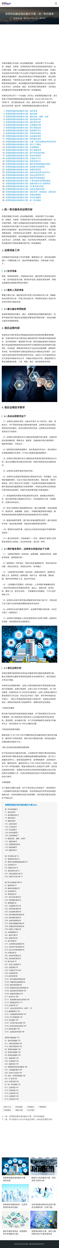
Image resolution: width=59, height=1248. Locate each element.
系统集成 (7, 1110)
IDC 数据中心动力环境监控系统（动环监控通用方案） (31, 1119)
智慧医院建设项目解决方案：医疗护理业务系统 (25, 153)
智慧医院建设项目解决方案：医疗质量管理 (23, 150)
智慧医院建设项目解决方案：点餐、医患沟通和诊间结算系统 (30, 142)
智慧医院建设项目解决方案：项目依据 (21, 114)
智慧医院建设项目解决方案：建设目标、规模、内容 (26, 116)
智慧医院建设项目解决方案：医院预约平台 (23, 130)
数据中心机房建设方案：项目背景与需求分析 (44, 1179)
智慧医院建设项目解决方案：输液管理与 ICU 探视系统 (27, 183)
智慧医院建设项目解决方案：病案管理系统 (23, 169)
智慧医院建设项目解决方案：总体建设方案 (23, 125)
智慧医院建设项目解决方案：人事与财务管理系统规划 (27, 181)
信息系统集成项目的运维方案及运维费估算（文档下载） (44, 1205)
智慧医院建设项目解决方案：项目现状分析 (23, 119)
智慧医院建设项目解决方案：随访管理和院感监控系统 (27, 164)
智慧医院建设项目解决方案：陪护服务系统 (23, 139)
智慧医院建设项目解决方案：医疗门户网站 (23, 144)
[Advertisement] (29, 42)
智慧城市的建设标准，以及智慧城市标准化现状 (15, 1205)
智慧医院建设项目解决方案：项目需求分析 (23, 122)
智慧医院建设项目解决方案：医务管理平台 (23, 161)
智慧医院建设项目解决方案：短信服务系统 (23, 136)
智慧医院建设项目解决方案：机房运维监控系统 (25, 189)
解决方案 (19, 18)
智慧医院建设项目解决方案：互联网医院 (22, 147)
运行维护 (31, 1110)
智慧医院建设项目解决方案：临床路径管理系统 (25, 167)
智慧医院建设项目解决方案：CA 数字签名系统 (24, 186)
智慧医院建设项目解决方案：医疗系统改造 (23, 128)
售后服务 (19, 1107)
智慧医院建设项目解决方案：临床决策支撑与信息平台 (27, 172)
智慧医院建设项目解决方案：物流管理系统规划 (25, 178)
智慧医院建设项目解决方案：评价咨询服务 (23, 197)
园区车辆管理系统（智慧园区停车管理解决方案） (15, 1232)
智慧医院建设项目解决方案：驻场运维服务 (23, 195)
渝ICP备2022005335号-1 (37, 1243)
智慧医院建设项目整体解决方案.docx (21, 805)
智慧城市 (43, 1107)
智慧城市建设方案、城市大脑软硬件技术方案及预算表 (44, 1232)
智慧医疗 (31, 1107)
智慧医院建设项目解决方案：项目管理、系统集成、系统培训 (30, 192)
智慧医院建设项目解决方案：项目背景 (21, 111)
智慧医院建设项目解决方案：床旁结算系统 (23, 133)
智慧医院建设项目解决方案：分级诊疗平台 (23, 158)
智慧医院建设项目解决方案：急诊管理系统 (23, 156)
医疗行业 (7, 1107)
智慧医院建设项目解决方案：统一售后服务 (23, 200)
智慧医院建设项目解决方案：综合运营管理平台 (25, 175)
